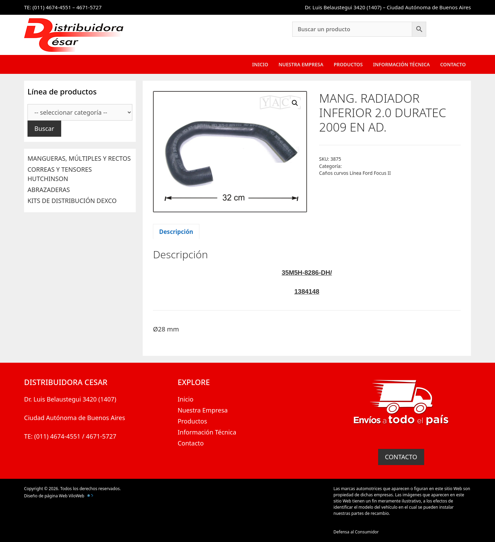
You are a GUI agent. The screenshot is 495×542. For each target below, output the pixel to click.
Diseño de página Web (45, 496)
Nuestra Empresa (300, 64)
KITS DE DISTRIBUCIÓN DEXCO (72, 200)
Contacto (453, 64)
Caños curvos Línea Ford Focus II (354, 173)
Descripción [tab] (176, 232)
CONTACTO (401, 457)
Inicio (260, 64)
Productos (348, 64)
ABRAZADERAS (49, 189)
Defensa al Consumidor (356, 532)
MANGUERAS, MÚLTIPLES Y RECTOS (79, 158)
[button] (295, 103)
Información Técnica (401, 64)
